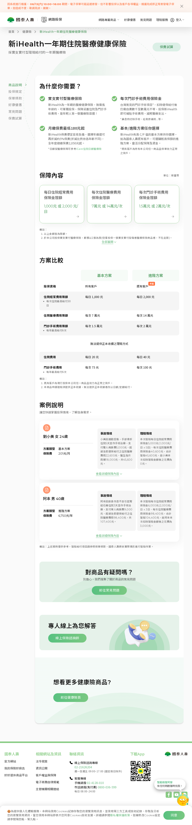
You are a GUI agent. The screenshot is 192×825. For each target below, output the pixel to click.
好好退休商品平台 (16, 775)
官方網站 (10, 761)
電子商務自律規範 (47, 782)
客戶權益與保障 (46, 775)
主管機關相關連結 (47, 789)
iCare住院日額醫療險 (89, 149)
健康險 (27, 31)
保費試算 (166, 47)
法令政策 (41, 761)
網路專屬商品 (109, 19)
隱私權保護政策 (120, 815)
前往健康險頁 (71, 698)
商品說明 (15, 85)
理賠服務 (162, 19)
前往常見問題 (109, 608)
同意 (174, 815)
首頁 (11, 31)
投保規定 (15, 91)
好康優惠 (130, 19)
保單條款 (15, 98)
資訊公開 (41, 768)
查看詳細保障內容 (107, 491)
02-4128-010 (95, 783)
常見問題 (146, 19)
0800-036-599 (107, 787)
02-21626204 (83, 767)
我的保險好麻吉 (14, 768)
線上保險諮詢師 (67, 656)
